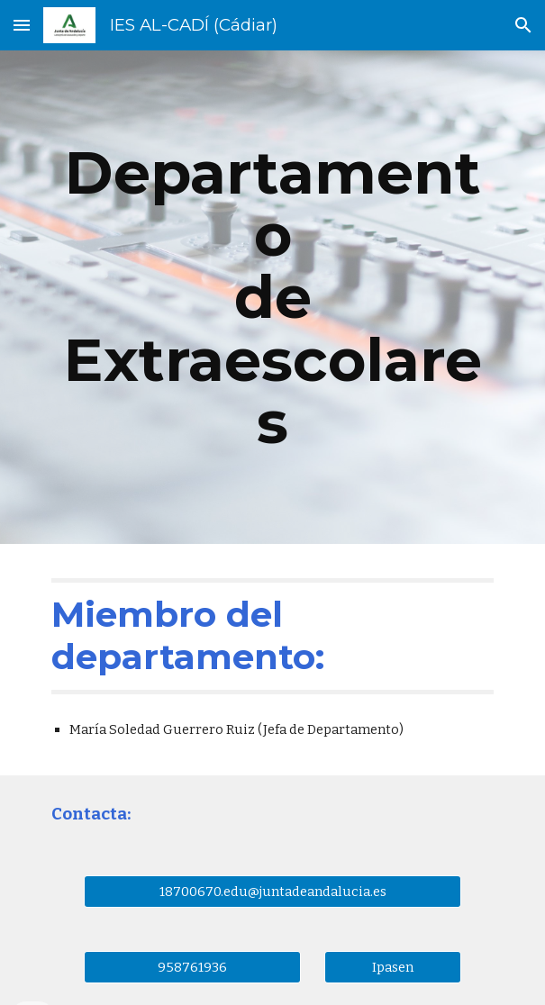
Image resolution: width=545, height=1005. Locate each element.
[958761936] (192, 967)
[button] (21, 25)
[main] (272, 297)
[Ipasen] (392, 967)
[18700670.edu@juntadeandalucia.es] (272, 891)
